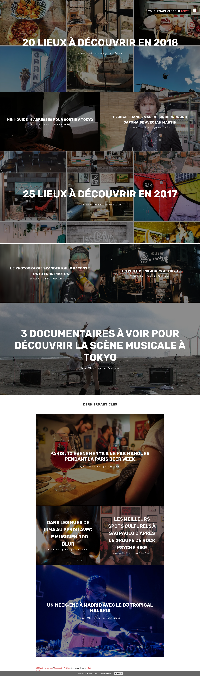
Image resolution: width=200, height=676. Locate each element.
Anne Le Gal (164, 127)
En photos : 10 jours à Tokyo (150, 271)
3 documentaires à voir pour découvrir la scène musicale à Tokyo (100, 345)
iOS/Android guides (44, 668)
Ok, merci (118, 673)
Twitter (67, 668)
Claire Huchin (63, 278)
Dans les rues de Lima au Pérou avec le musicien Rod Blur (68, 533)
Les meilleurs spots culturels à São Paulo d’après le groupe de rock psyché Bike (132, 533)
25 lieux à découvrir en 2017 (100, 194)
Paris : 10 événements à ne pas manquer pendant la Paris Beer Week (100, 456)
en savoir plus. (105, 673)
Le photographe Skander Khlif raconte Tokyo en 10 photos (50, 271)
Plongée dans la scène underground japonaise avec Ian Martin (150, 119)
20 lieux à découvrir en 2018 (100, 42)
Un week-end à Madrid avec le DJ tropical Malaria (100, 607)
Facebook (58, 668)
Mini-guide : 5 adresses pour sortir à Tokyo (50, 119)
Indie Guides (115, 53)
